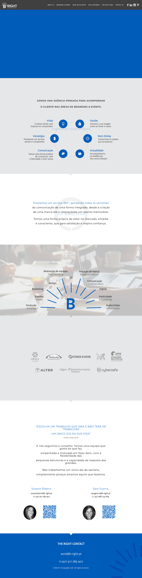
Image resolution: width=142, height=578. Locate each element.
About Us (51, 5)
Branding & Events (63, 5)
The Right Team (107, 5)
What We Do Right (79, 5)
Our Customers (93, 5)
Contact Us (119, 5)
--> (71, 42)
